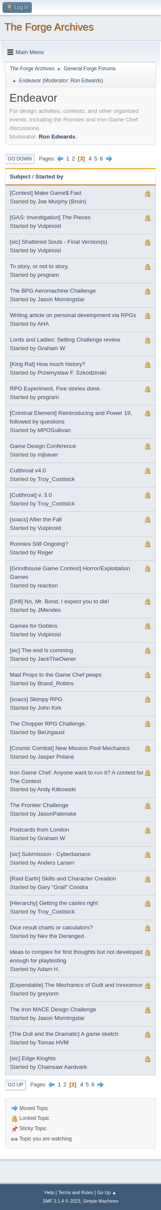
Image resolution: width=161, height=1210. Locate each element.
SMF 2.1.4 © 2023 (61, 1201)
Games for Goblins (34, 626)
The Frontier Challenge (39, 805)
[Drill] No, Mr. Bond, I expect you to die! (59, 601)
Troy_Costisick (56, 479)
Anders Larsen (56, 862)
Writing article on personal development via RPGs (73, 315)
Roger (45, 552)
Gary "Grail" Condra (62, 887)
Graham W (51, 348)
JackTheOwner (56, 659)
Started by (49, 176)
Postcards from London (39, 829)
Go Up (15, 1084)
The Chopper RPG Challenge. (48, 723)
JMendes (49, 610)
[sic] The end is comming (41, 650)
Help (49, 1192)
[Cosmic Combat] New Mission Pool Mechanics (70, 748)
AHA (43, 324)
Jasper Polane (55, 756)
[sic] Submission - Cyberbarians (50, 854)
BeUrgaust (50, 732)
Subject (20, 176)
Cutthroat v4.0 (28, 470)
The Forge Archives (49, 27)
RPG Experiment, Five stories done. (55, 388)
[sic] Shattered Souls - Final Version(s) (58, 242)
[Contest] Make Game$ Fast (46, 193)
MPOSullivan (53, 430)
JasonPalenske (56, 814)
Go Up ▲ (106, 1192)
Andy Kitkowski (56, 789)
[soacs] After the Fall (36, 519)
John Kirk (49, 708)
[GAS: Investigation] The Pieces (50, 217)
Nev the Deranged (60, 936)
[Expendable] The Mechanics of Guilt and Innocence (76, 985)
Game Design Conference (43, 446)
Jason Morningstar (61, 299)
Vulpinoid (49, 226)
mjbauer (47, 454)
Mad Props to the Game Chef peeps (55, 675)
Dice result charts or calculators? (51, 927)
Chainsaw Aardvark (62, 1067)
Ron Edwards (85, 81)
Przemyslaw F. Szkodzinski (71, 372)
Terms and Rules (75, 1192)
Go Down (20, 158)
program (48, 275)
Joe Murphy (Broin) (61, 201)
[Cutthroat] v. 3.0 (31, 495)
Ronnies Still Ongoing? (39, 544)
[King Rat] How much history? (47, 364)
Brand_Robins (55, 683)
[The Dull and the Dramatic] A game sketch (64, 1034)
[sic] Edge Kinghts (33, 1058)
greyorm (47, 993)
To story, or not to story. (39, 266)
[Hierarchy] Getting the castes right (54, 903)
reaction (47, 585)
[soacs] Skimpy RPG (36, 699)
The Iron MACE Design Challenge (53, 1009)
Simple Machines (100, 1201)
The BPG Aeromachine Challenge (53, 290)
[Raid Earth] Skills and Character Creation (63, 878)
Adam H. (48, 969)
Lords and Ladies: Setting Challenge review (65, 339)
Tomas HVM (53, 1042)
